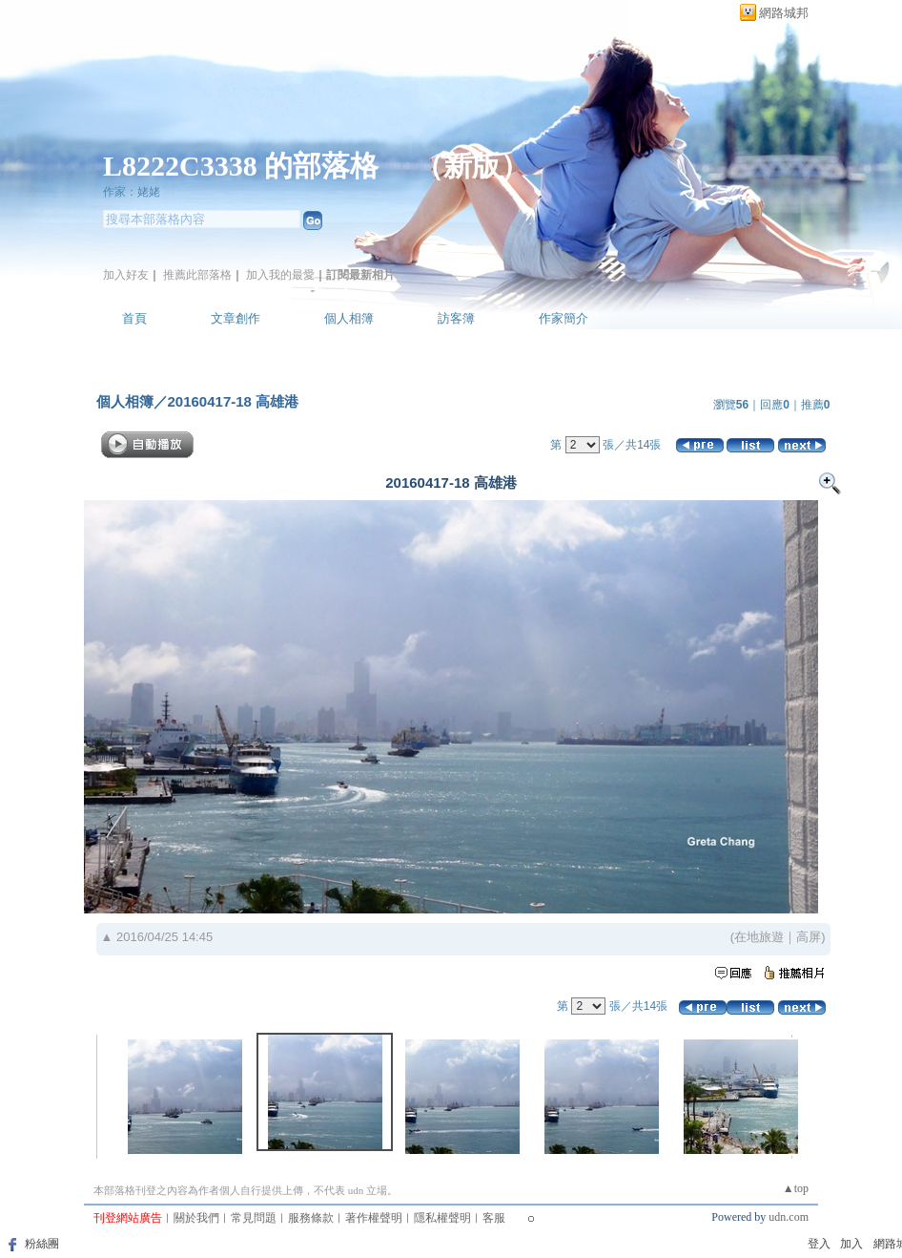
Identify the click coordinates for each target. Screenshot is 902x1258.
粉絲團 (42, 1243)
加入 (851, 1243)
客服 (493, 1218)
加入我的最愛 (280, 275)
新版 (472, 165)
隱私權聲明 (442, 1218)
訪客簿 (456, 318)
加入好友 (126, 275)
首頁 (134, 318)
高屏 (808, 937)
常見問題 (254, 1218)
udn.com (789, 1217)
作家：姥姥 (131, 192)
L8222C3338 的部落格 (244, 165)
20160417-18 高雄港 (233, 401)
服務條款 (311, 1218)
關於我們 (196, 1218)
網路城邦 (784, 13)
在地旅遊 (759, 937)
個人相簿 (349, 318)
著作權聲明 (373, 1218)
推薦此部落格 (197, 275)
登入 (819, 1243)
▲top (796, 1188)
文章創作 (235, 318)
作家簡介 (563, 318)
